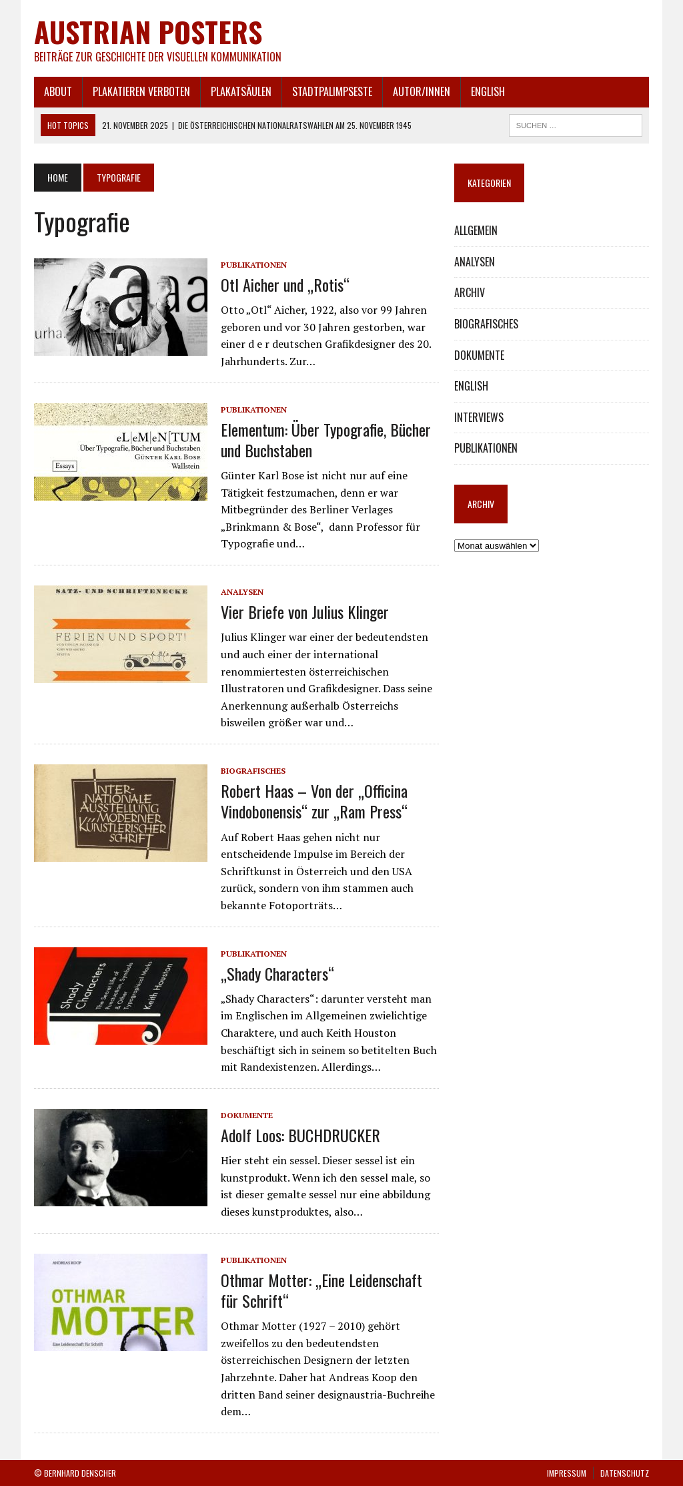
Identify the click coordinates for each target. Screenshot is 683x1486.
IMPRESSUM (566, 1473)
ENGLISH (488, 91)
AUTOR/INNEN (421, 91)
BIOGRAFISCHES (253, 771)
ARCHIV (469, 292)
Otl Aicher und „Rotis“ (285, 284)
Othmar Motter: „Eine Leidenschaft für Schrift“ (321, 1290)
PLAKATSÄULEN (241, 91)
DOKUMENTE (247, 1115)
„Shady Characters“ (277, 973)
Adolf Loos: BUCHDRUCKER (300, 1135)
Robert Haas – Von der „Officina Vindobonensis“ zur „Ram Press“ (314, 800)
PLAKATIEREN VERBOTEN (141, 91)
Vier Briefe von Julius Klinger (305, 611)
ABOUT (58, 91)
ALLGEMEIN (476, 230)
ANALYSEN (242, 592)
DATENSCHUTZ (624, 1473)
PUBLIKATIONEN (254, 265)
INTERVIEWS (479, 417)
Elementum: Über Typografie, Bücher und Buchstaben (326, 439)
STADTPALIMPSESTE (332, 91)
